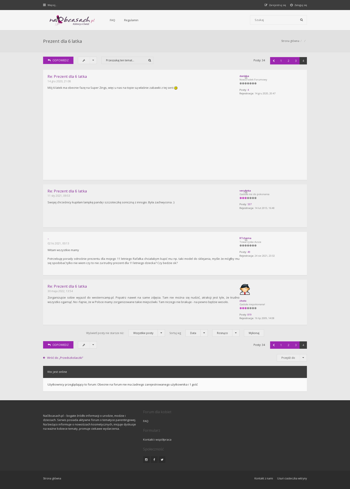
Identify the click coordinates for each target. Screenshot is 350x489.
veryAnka (256, 190)
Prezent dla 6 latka (62, 41)
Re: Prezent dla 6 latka (67, 76)
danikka (255, 76)
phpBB (75, 470)
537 (261, 204)
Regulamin (119, 20)
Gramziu (70, 474)
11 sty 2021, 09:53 (59, 196)
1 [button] (281, 61)
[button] (273, 61)
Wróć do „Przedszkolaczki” (65, 357)
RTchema (257, 237)
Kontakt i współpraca (235, 420)
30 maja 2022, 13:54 (60, 290)
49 (260, 251)
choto (254, 299)
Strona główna (290, 41)
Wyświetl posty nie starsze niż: (125, 332)
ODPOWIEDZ (58, 61)
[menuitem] (298, 5)
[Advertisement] (175, 142)
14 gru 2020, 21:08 (59, 82)
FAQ (100, 20)
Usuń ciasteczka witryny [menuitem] (292, 459)
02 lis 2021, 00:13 (58, 243)
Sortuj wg (188, 332)
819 (261, 314)
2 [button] (288, 61)
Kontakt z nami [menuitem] (263, 459)
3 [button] (295, 61)
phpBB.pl (88, 478)
